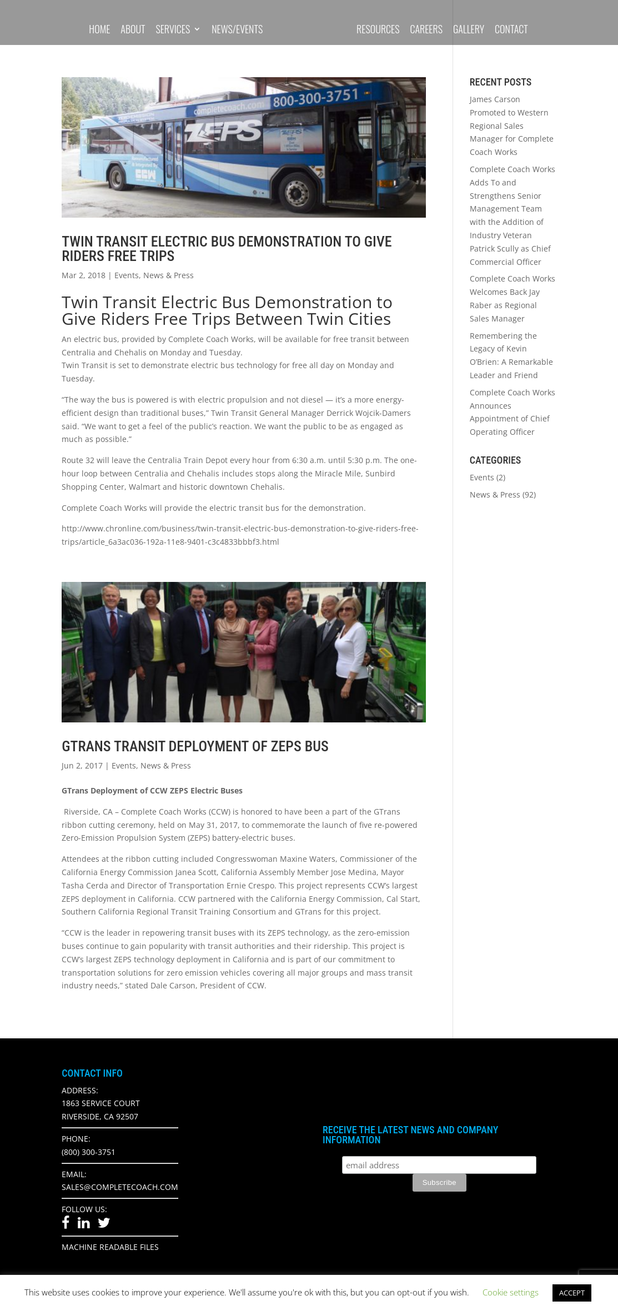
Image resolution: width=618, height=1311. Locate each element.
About (132, 30)
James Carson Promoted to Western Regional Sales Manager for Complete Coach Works (512, 125)
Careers (426, 30)
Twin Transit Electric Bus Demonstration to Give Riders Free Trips (226, 248)
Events (126, 275)
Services (172, 30)
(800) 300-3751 (88, 1152)
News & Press (168, 275)
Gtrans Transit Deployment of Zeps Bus (195, 746)
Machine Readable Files (110, 1247)
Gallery (468, 30)
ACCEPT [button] (572, 1293)
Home (99, 30)
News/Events (237, 30)
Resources (377, 30)
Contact (511, 30)
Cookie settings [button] (511, 1292)
